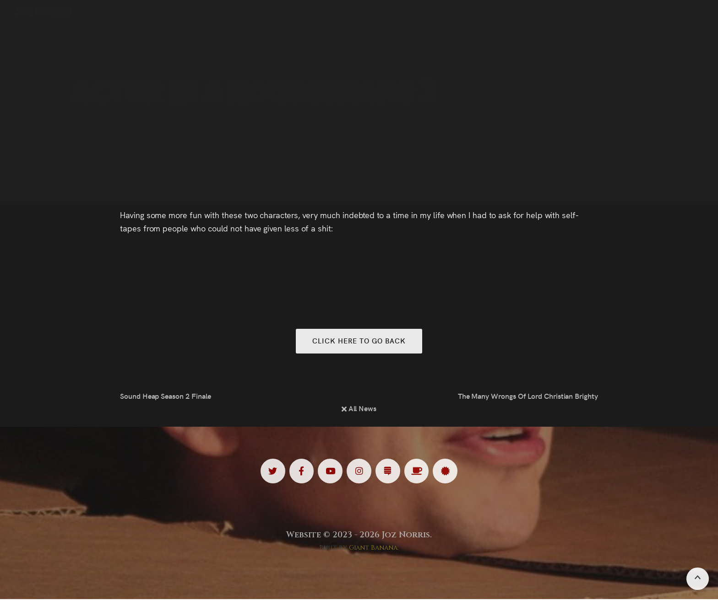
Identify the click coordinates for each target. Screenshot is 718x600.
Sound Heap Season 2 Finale (165, 396)
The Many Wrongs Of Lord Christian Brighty (528, 396)
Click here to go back (358, 341)
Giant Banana (373, 548)
